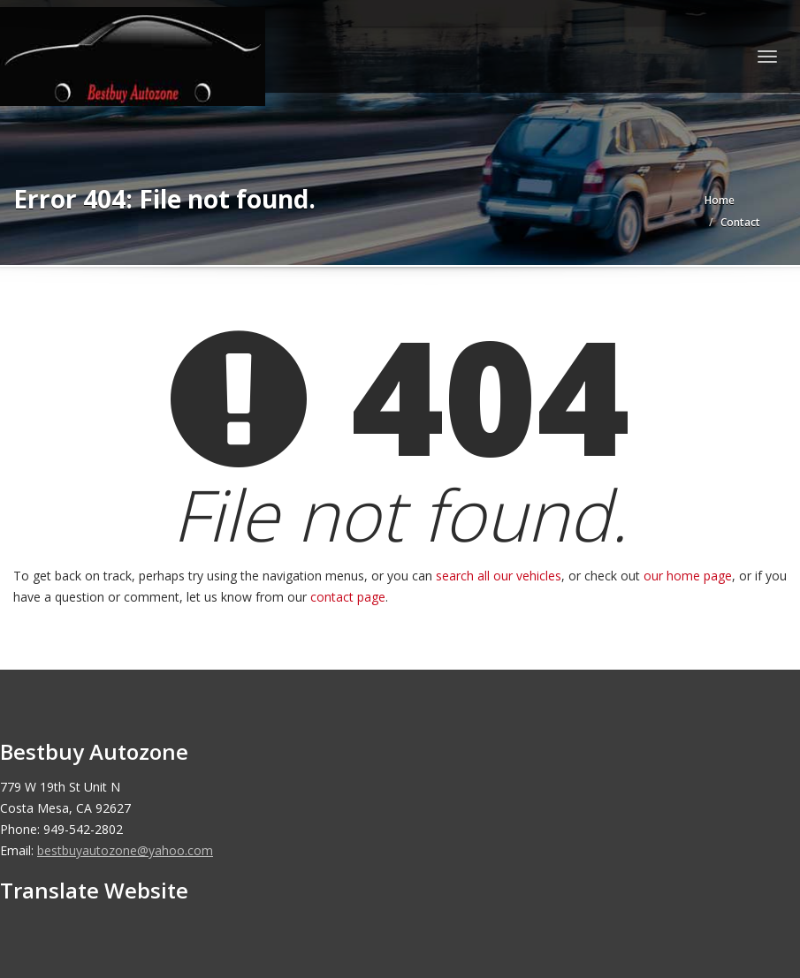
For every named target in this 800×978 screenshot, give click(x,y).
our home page (688, 575)
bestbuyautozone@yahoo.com (125, 850)
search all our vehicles (498, 575)
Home (720, 200)
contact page (347, 596)
